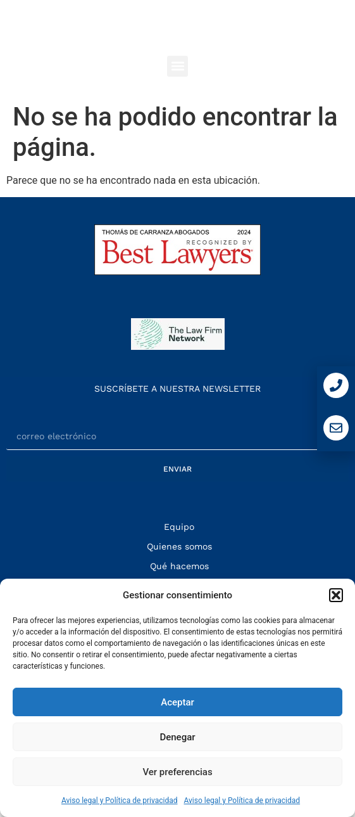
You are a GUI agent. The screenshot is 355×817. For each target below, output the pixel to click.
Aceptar (177, 702)
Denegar (177, 737)
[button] (336, 595)
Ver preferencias (177, 772)
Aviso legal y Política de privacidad (119, 800)
